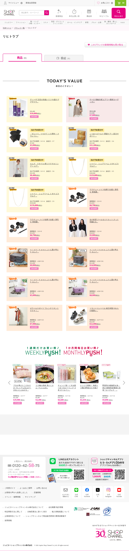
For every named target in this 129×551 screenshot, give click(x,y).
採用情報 (8, 520)
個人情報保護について (60, 512)
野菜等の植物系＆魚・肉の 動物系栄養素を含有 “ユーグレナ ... (111, 388)
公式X (97, 495)
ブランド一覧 (19, 28)
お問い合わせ (41, 488)
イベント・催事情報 (13, 497)
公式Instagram (108, 495)
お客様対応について (13, 516)
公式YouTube (119, 495)
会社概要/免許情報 (56, 507)
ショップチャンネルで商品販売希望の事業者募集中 (46, 516)
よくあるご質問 (26, 488)
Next (123, 383)
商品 (22, 57)
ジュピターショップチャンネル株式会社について (24, 507)
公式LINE (76, 495)
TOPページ (7, 28)
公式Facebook (87, 495)
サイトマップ (30, 497)
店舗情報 (37, 492)
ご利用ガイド (10, 488)
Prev (10, 383)
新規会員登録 (31, 3)
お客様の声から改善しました (16, 492)
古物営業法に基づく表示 (37, 512)
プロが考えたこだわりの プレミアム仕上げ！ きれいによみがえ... (22, 388)
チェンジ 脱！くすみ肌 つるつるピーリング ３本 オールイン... (67, 388)
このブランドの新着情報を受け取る (107, 45)
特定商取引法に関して (13, 512)
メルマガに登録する (65, 495)
